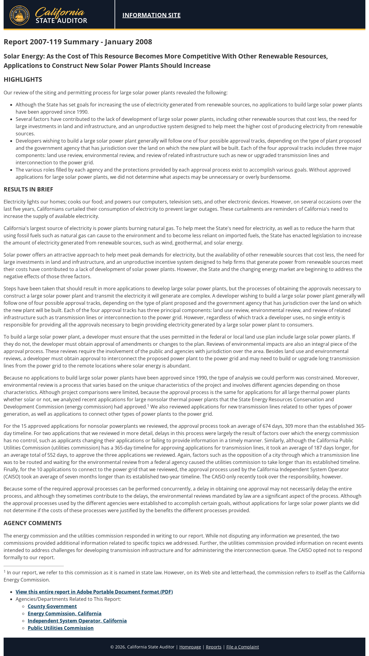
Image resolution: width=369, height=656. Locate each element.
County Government (52, 606)
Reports (214, 647)
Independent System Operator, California (77, 620)
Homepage (190, 647)
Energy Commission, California (65, 613)
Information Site (151, 15)
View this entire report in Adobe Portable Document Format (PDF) (94, 591)
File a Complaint (242, 647)
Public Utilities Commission (61, 628)
